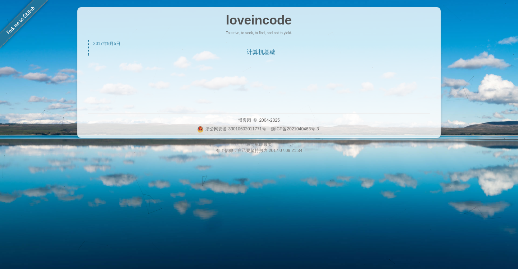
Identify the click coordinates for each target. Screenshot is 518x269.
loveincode (259, 20)
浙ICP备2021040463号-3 (295, 128)
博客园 (244, 120)
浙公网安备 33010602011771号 (231, 128)
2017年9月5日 (107, 43)
